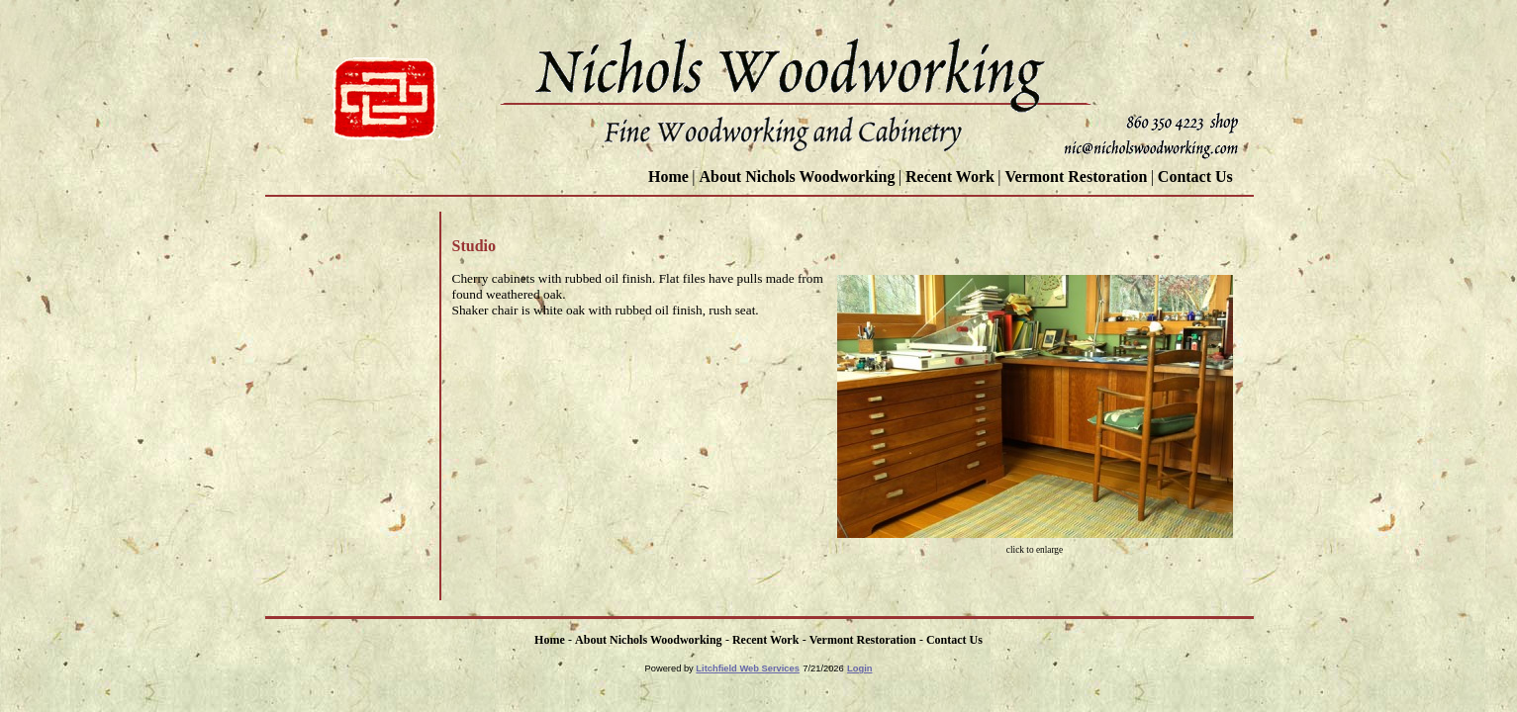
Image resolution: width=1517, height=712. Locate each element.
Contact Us (1197, 176)
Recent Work (950, 176)
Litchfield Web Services (748, 668)
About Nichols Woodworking (797, 176)
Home (668, 176)
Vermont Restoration (1075, 176)
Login (859, 668)
